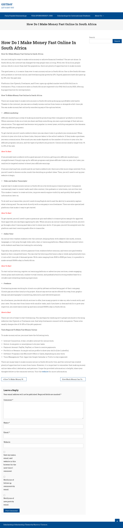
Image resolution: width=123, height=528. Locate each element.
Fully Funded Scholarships (16, 16)
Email (7, 432)
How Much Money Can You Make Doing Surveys (74, 379)
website (45, 371)
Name (7, 423)
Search (92, 37)
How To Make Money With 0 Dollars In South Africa (15, 379)
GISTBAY (7, 4)
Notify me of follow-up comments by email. (9, 485)
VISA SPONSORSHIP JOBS (42, 16)
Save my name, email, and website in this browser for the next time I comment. (10, 463)
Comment (8, 400)
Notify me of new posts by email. (9, 501)
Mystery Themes (40, 525)
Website (7, 442)
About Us (98, 16)
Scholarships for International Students (73, 16)
